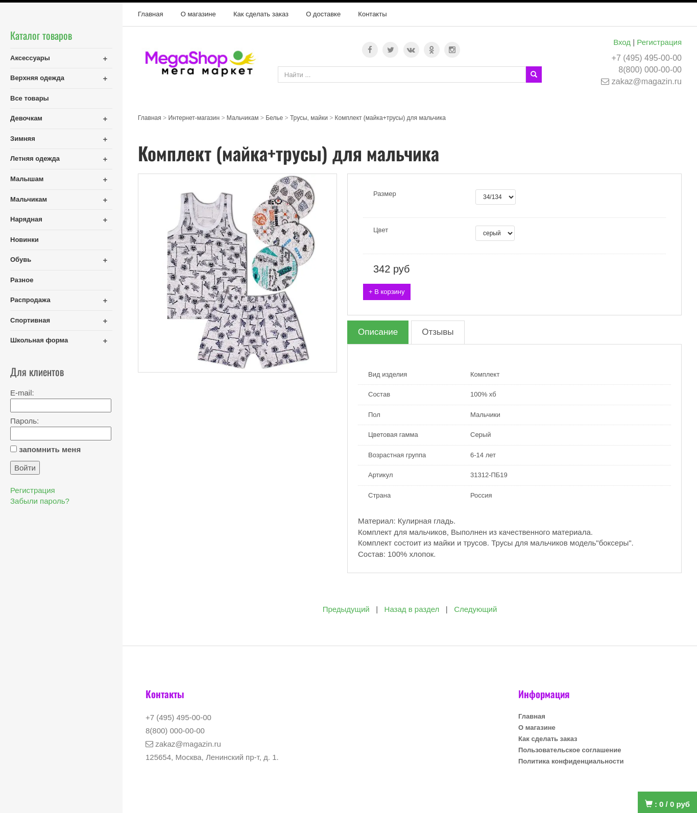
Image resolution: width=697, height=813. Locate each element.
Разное (21, 280)
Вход (622, 42)
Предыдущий (346, 609)
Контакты (372, 14)
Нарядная (26, 219)
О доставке (323, 14)
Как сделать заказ (261, 14)
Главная (150, 14)
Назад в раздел (412, 609)
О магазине (198, 14)
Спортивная (30, 320)
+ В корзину (387, 291)
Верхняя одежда (37, 78)
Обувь (20, 259)
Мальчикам (28, 199)
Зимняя (22, 138)
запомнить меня (50, 449)
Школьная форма (39, 340)
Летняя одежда (35, 158)
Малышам (26, 179)
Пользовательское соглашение (569, 750)
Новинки (24, 239)
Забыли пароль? (39, 501)
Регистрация (659, 42)
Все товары (29, 98)
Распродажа (30, 300)
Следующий (475, 609)
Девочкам (26, 118)
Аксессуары (30, 58)
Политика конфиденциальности (570, 761)
